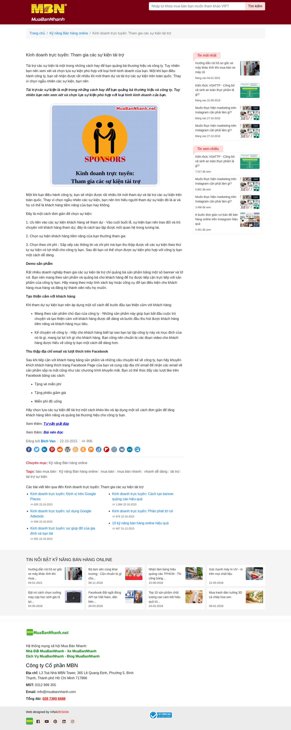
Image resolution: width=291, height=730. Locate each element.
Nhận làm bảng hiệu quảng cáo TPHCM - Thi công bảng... (165, 574)
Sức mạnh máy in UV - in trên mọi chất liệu (226, 572)
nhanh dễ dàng (155, 471)
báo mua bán (46, 471)
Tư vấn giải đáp (56, 424)
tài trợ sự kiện (36, 476)
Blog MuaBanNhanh (83, 656)
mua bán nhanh (129, 471)
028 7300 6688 (53, 699)
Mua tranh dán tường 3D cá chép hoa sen (225, 595)
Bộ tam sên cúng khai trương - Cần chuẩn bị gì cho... (105, 574)
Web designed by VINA (47, 712)
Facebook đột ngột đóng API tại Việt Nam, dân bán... (105, 597)
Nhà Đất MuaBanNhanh (45, 651)
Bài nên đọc (53, 432)
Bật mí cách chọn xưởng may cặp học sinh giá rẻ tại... (44, 597)
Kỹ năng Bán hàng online (69, 33)
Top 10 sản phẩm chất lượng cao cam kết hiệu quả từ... (165, 597)
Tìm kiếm (255, 6)
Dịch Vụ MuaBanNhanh (45, 656)
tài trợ (174, 471)
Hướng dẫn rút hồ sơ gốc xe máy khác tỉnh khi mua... (45, 574)
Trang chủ (37, 33)
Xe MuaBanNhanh (81, 651)
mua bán (107, 471)
